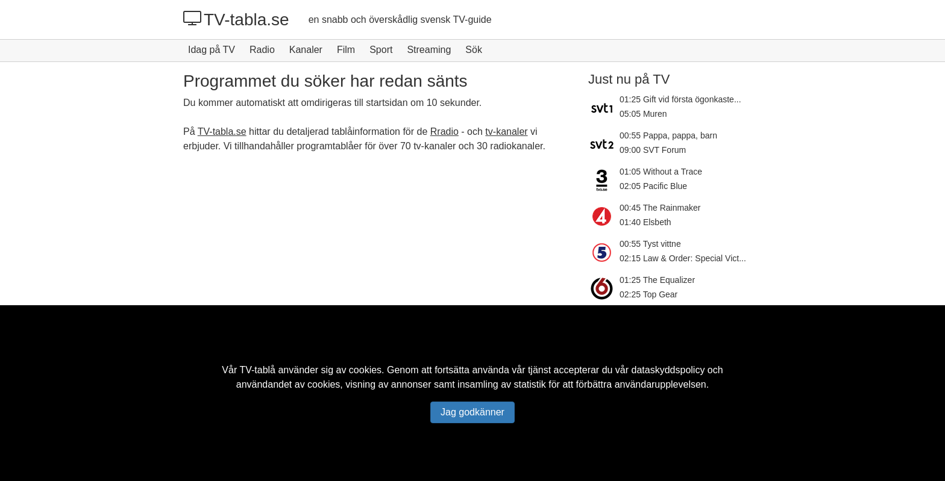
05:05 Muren (643, 114)
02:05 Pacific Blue (653, 186)
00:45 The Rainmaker (660, 208)
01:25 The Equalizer (657, 280)
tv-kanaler (506, 131)
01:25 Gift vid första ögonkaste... (680, 99)
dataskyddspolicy (668, 370)
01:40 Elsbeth (645, 222)
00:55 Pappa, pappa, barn (668, 135)
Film (346, 50)
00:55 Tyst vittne (650, 244)
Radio (262, 50)
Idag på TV (211, 50)
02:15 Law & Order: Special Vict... (683, 258)
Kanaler (305, 50)
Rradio (444, 131)
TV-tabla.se (236, 19)
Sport (380, 50)
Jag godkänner (472, 412)
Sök (473, 50)
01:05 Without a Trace (661, 171)
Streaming (429, 50)
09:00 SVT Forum (653, 150)
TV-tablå (257, 370)
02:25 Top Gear (648, 294)
